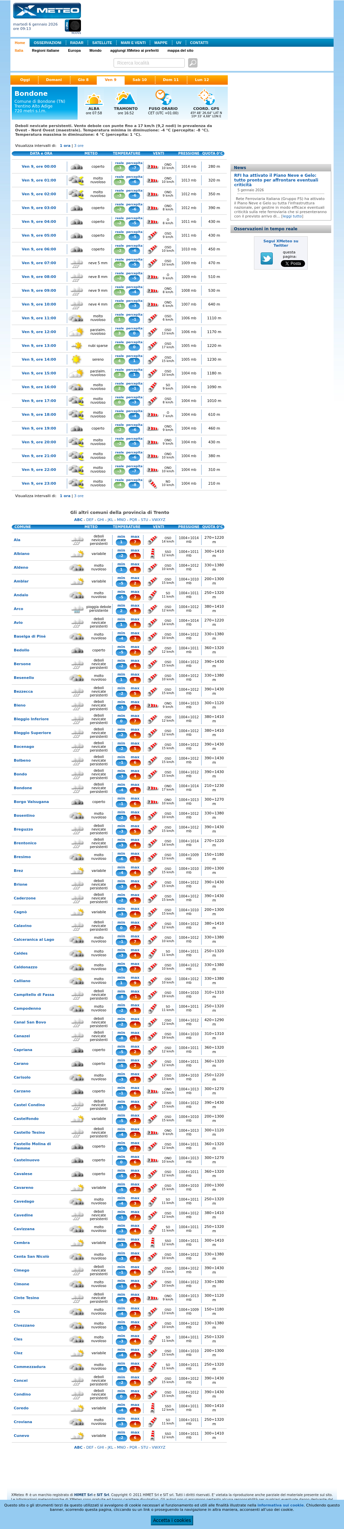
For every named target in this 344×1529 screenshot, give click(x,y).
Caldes (21, 953)
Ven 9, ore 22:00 (39, 470)
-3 (120, 168)
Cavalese (23, 1174)
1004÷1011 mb (189, 553)
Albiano (22, 554)
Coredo (21, 1408)
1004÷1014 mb (189, 540)
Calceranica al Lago (34, 939)
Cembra (22, 1243)
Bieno (20, 705)
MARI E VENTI (133, 43)
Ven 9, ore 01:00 (39, 180)
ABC (78, 520)
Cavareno (23, 1187)
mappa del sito (181, 50)
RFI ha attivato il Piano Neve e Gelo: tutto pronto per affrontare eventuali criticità (276, 180)
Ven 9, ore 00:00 (39, 166)
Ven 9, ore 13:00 (39, 346)
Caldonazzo (25, 967)
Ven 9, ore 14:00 (39, 359)
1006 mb (189, 318)
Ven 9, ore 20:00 (39, 442)
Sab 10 (140, 80)
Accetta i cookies (172, 1520)
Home (20, 43)
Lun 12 (202, 80)
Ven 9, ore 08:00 (39, 277)
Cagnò (20, 912)
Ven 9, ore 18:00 (39, 414)
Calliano (22, 981)
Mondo (95, 50)
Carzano (22, 1091)
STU (144, 520)
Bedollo (21, 650)
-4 (134, 292)
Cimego (21, 1270)
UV (178, 43)
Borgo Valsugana (31, 802)
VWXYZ (158, 520)
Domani (54, 80)
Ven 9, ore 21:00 (39, 456)
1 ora (65, 146)
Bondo (20, 774)
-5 (134, 223)
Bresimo (22, 857)
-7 (134, 168)
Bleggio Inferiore (31, 719)
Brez (18, 871)
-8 (134, 485)
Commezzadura (30, 1367)
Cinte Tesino (26, 1298)
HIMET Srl (83, 1495)
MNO (121, 520)
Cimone (21, 1284)
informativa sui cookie (280, 1505)
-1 (120, 292)
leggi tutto (292, 216)
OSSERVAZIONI (47, 43)
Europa (74, 50)
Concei (21, 1380)
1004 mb (189, 373)
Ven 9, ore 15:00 (39, 373)
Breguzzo (23, 829)
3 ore (79, 146)
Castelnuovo (26, 1160)
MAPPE (160, 43)
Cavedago (24, 1201)
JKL (110, 520)
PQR (133, 520)
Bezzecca (23, 691)
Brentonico (25, 843)
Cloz (18, 1353)
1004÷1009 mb (189, 856)
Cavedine (23, 1215)
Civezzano (24, 1325)
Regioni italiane (45, 50)
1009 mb (189, 263)
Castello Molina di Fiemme (32, 1146)
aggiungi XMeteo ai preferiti (134, 50)
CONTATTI (199, 43)
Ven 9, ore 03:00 (39, 208)
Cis (17, 1312)
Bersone (22, 664)
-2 (120, 209)
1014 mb (189, 166)
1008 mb (189, 290)
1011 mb (189, 222)
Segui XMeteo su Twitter (280, 243)
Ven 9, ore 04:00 (39, 221)
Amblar (21, 581)
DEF (90, 520)
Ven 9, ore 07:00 (39, 263)
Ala (17, 540)
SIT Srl (103, 1495)
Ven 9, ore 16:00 (39, 387)
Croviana (23, 1422)
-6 (134, 181)
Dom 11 (171, 80)
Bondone (23, 788)
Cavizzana (24, 1229)
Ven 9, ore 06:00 (39, 249)
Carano (21, 1063)
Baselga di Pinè (30, 636)
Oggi (25, 80)
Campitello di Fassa (34, 995)
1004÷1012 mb (189, 567)
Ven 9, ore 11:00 (39, 318)
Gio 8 (83, 80)
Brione (20, 884)
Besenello (24, 678)
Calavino (23, 926)
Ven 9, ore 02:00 (39, 194)
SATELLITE (102, 43)
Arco (18, 609)
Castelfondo (26, 1119)
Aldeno (21, 567)
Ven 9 (111, 80)
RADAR (77, 43)
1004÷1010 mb (189, 581)
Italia (19, 50)
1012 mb (189, 194)
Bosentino (24, 815)
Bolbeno (22, 760)
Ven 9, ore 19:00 (39, 428)
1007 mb (189, 304)
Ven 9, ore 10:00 (39, 304)
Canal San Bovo (30, 1022)
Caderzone (25, 898)
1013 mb (189, 180)
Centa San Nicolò (31, 1256)
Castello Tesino (29, 1132)
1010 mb (189, 249)
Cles (18, 1339)
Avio (18, 622)
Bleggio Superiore (32, 733)
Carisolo (22, 1077)
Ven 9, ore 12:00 (39, 332)
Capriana (23, 1050)
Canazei (22, 1036)
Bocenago (24, 747)
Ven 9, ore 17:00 (39, 401)
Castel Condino (29, 1105)
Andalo (21, 595)
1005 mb (189, 346)
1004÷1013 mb (189, 705)
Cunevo (21, 1436)
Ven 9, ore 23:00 (39, 483)
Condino (22, 1394)
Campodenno (27, 1008)
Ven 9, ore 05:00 (39, 235)
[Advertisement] (208, 18)
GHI (100, 520)
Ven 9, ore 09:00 (39, 290)
